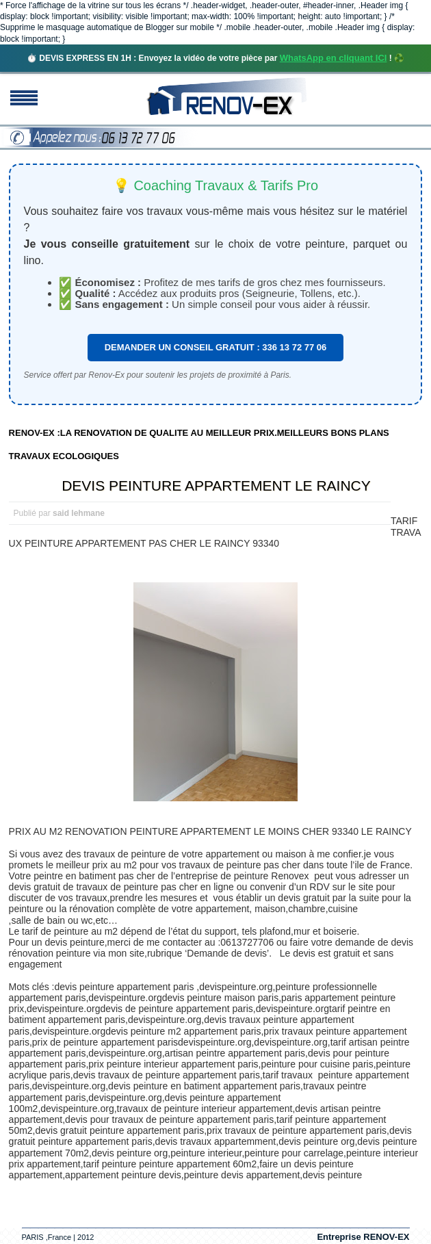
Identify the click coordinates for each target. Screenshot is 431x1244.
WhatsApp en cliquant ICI (333, 58)
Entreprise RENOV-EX (363, 1237)
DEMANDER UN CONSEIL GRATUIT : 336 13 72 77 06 (216, 347)
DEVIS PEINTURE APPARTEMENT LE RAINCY (216, 485)
